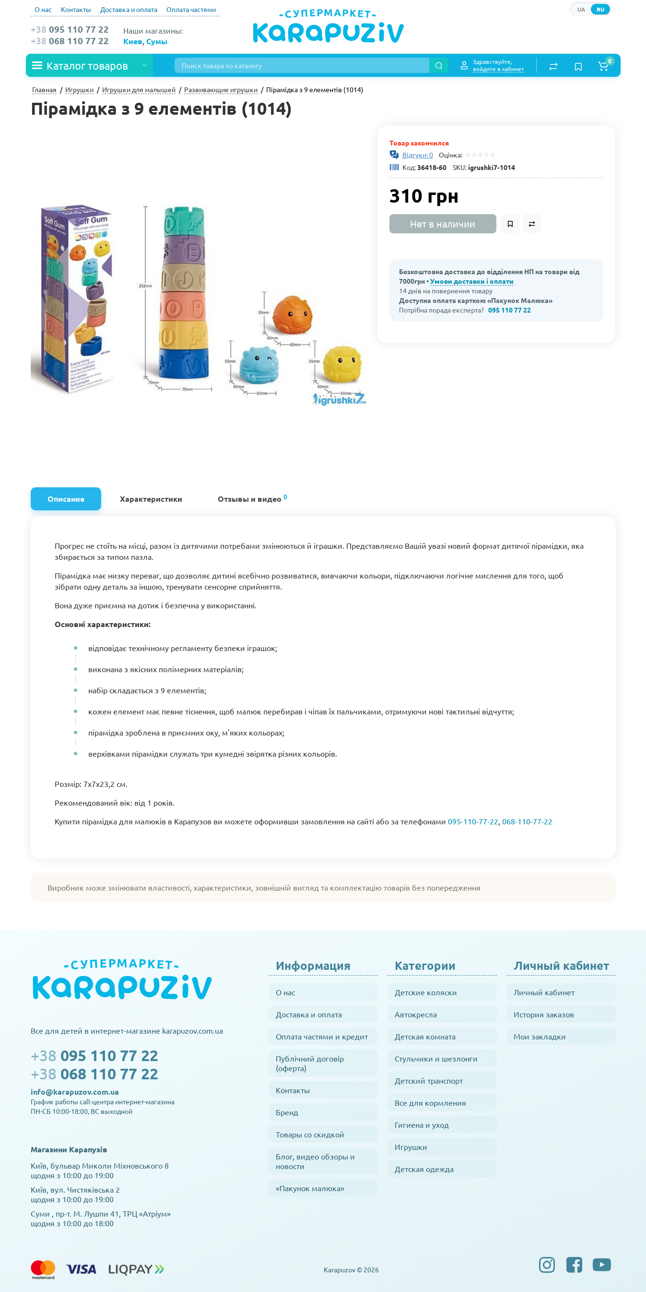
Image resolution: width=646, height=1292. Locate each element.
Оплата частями (191, 9)
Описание (65, 499)
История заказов (544, 1014)
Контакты (76, 9)
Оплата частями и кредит (322, 1036)
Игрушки (411, 1146)
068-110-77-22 (527, 821)
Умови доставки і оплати (472, 281)
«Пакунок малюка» (310, 1188)
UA (581, 9)
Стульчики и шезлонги (436, 1058)
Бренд (287, 1112)
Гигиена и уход (422, 1124)
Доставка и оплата (128, 9)
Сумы (156, 41)
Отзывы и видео (252, 497)
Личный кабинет (544, 992)
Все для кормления (430, 1102)
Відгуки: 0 (417, 154)
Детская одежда (424, 1168)
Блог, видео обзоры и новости (315, 1161)
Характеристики (151, 499)
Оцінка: (449, 154)
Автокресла (416, 1014)
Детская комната (425, 1036)
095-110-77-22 (473, 821)
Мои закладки (540, 1036)
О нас (43, 9)
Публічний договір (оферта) (310, 1063)
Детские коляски (426, 992)
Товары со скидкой (310, 1134)
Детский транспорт (429, 1080)
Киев (132, 41)
